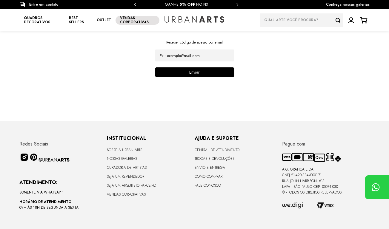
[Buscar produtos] (339, 20)
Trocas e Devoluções (214, 158)
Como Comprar (208, 176)
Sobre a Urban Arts (124, 150)
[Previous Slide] (135, 5)
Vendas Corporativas (126, 194)
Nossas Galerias (122, 158)
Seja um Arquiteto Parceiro (131, 185)
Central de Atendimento (217, 150)
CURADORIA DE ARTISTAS (127, 167)
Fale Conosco (208, 185)
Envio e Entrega (210, 167)
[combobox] (301, 20)
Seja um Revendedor (125, 176)
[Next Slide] (237, 5)
